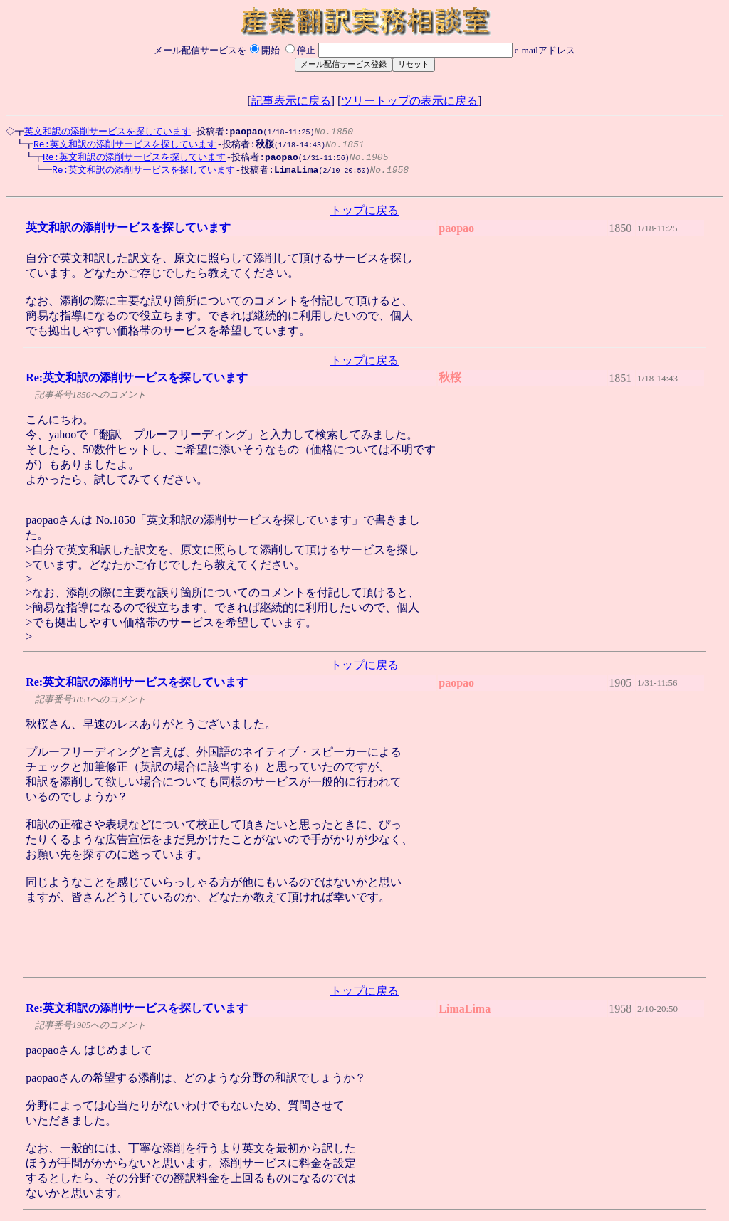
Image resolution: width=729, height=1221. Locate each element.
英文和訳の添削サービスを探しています (105, 131)
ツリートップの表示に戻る (409, 101)
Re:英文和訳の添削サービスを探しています (117, 145)
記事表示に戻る (291, 101)
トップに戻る (364, 215)
